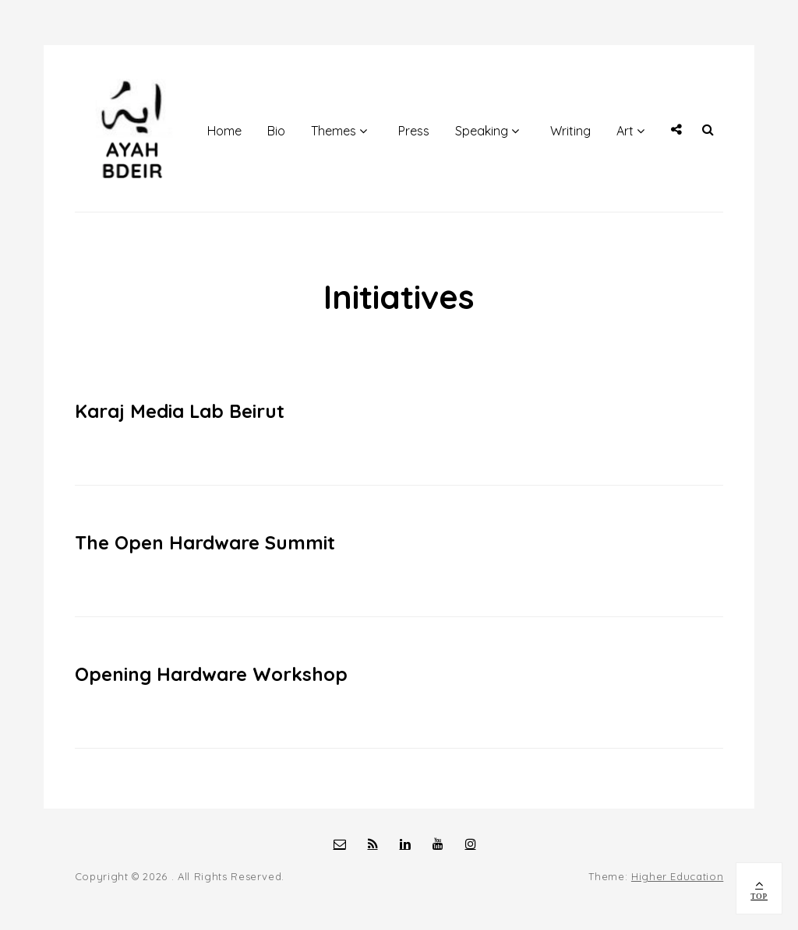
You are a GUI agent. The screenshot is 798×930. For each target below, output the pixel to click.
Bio (276, 131)
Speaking (481, 131)
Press (413, 131)
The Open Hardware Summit (205, 542)
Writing (570, 131)
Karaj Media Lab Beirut (179, 411)
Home (224, 131)
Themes (333, 131)
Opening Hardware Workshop (211, 674)
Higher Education (677, 876)
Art (625, 131)
